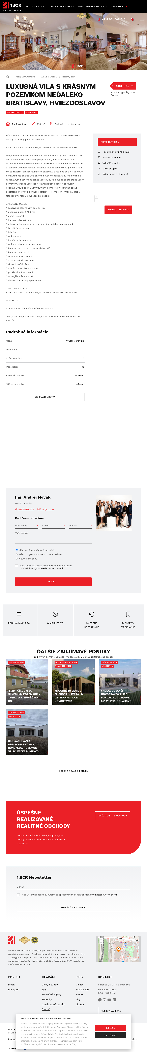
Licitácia (80, 1004)
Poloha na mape (109, 157)
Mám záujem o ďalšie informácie (37, 550)
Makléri (80, 984)
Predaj (11, 984)
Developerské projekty (92, 6)
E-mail (45, 525)
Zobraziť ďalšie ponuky (73, 771)
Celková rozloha (15, 375)
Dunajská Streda (48, 77)
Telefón (73, 525)
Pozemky (47, 999)
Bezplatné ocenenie (62, 6)
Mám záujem (107, 168)
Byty (44, 989)
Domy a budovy (50, 984)
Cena (9, 340)
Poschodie (12, 349)
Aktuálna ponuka (36, 6)
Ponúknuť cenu (110, 142)
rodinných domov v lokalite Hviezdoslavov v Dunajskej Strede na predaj (73, 656)
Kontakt (80, 994)
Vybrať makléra (111, 1011)
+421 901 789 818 (111, 19)
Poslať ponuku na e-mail (114, 151)
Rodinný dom (68, 77)
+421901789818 (26, 509)
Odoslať (53, 581)
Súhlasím (110, 1028)
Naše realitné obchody (112, 815)
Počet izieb (12, 366)
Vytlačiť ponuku (109, 163)
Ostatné (46, 1009)
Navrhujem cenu (28, 558)
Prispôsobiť (111, 1035)
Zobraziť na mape (118, 209)
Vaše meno (21, 525)
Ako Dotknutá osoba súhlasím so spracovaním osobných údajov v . (46, 567)
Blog (78, 999)
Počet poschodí (14, 358)
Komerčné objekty (51, 994)
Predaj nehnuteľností (25, 77)
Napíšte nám (82, 989)
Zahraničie (117, 6)
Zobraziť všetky (45, 397)
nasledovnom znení (52, 568)
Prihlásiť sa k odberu (73, 907)
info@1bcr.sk (47, 509)
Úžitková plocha (15, 384)
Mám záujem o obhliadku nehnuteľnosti (41, 554)
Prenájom (13, 989)
